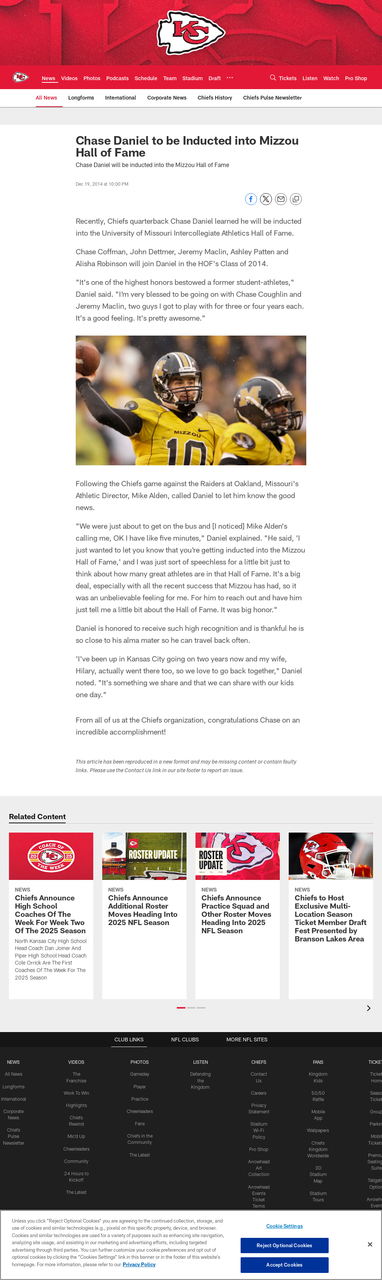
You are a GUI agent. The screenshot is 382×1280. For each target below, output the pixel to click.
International (13, 1098)
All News (13, 1073)
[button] (181, 1007)
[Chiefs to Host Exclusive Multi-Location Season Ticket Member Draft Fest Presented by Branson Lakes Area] (331, 892)
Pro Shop (258, 1148)
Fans (139, 1123)
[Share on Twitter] (266, 203)
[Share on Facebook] (251, 203)
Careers (258, 1092)
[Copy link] (296, 199)
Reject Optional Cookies (284, 1245)
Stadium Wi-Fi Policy (258, 1129)
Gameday (139, 1073)
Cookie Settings (284, 1226)
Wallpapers (318, 1129)
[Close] (370, 1244)
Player (140, 1086)
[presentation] (370, 1009)
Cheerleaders (76, 1147)
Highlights (76, 1104)
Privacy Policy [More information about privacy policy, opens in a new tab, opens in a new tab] (139, 1264)
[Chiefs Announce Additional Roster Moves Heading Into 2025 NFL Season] (144, 884)
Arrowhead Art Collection (258, 1167)
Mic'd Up (76, 1135)
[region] (191, 1245)
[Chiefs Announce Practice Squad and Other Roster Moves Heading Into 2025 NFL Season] (237, 888)
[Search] (273, 77)
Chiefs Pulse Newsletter (13, 1135)
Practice (140, 1098)
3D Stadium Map (317, 1173)
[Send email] (281, 203)
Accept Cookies (284, 1264)
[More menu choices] (230, 78)
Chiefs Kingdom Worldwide (318, 1148)
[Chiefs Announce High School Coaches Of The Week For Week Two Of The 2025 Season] (51, 911)
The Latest (76, 1190)
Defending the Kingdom (200, 1080)
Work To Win (76, 1092)
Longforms (13, 1086)
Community (76, 1160)
